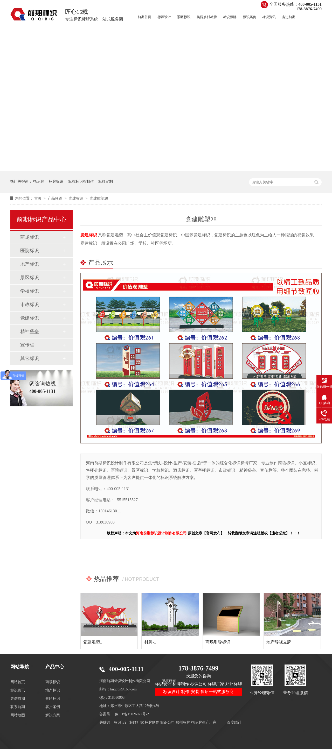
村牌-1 (150, 642)
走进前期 (288, 17)
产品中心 (54, 666)
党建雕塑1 (92, 642)
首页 (38, 198)
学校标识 (29, 291)
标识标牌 (230, 17)
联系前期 (17, 707)
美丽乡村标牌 (207, 17)
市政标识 (29, 304)
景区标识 (183, 17)
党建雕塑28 (99, 198)
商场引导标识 (217, 642)
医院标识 (29, 250)
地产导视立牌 (278, 642)
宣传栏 (27, 345)
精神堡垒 (29, 331)
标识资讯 (269, 17)
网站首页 (17, 682)
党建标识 (76, 198)
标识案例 (249, 17)
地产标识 (29, 264)
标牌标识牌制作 (81, 181)
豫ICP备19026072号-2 (132, 714)
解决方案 (52, 715)
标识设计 (164, 17)
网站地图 (17, 715)
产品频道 (55, 198)
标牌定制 (105, 181)
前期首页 (144, 17)
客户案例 (52, 707)
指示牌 (38, 181)
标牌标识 (56, 181)
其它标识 (29, 358)
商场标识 (29, 237)
